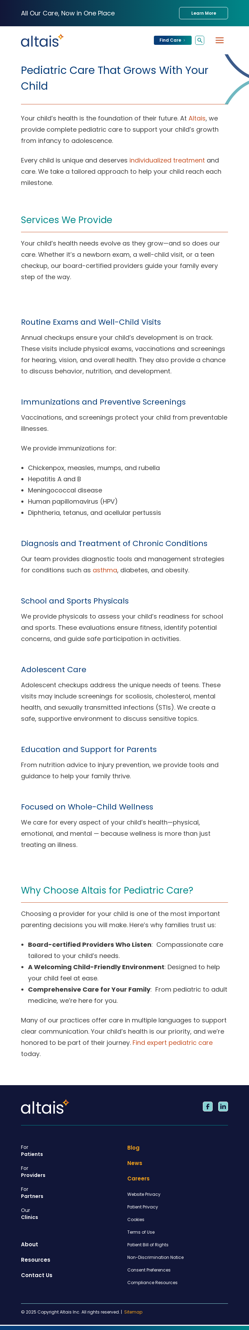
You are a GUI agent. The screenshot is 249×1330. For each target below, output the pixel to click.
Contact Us (36, 1275)
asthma (105, 570)
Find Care (172, 40)
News (134, 1163)
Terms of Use (141, 1232)
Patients (71, 1151)
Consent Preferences (149, 1270)
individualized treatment (167, 160)
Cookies (135, 1219)
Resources (35, 1259)
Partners (71, 1193)
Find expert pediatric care (173, 1042)
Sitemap (133, 1312)
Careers (138, 1178)
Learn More (203, 13)
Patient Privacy (142, 1207)
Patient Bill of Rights (148, 1245)
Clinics (71, 1214)
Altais (197, 118)
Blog (133, 1147)
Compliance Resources (152, 1283)
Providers (71, 1172)
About (29, 1244)
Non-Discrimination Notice (155, 1257)
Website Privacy (144, 1194)
